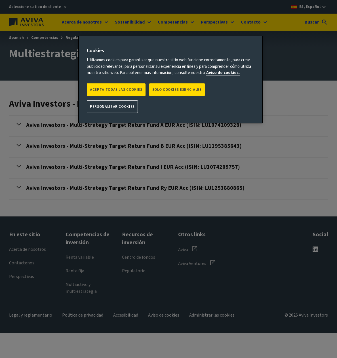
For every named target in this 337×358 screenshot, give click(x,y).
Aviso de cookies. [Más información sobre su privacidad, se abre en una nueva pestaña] (223, 73)
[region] (170, 79)
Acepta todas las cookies (116, 89)
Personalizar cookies (112, 106)
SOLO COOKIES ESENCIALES (177, 89)
